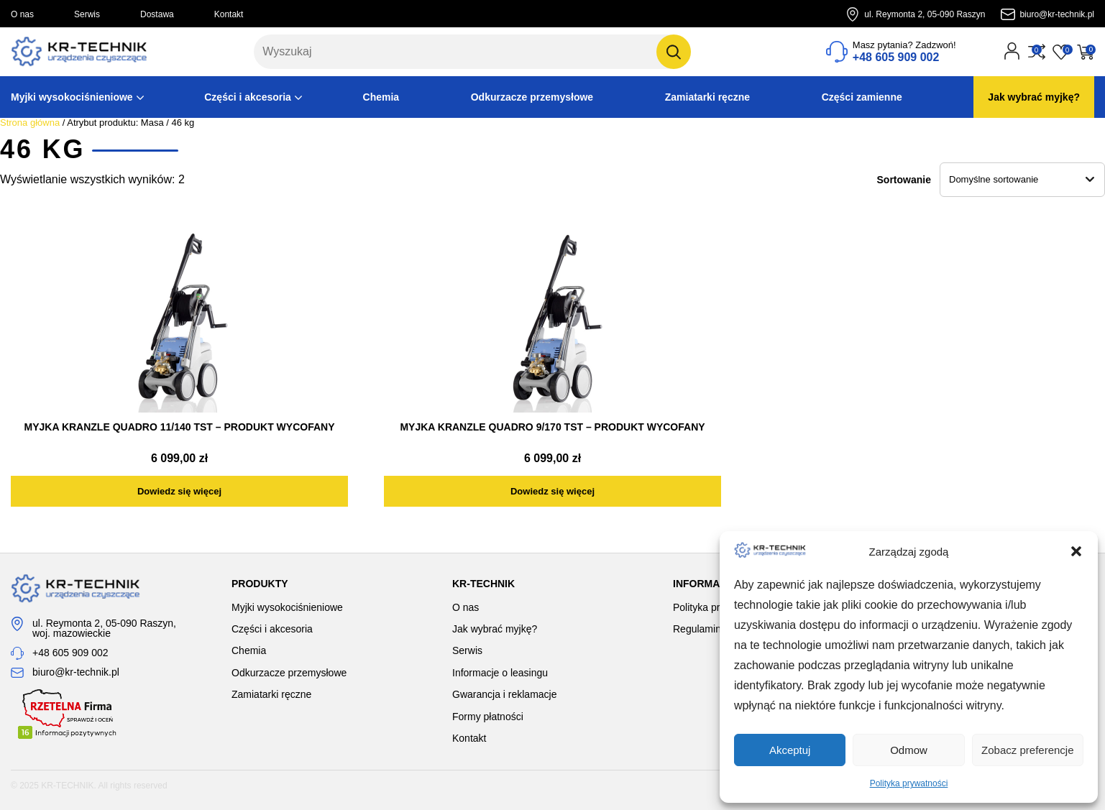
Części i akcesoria (247, 97)
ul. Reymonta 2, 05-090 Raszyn (924, 14)
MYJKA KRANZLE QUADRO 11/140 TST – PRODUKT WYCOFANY (179, 427)
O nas (22, 14)
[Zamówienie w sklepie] (1022, 179)
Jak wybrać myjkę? (1034, 97)
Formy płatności (487, 716)
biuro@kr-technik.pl (1056, 14)
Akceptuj (790, 750)
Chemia (381, 97)
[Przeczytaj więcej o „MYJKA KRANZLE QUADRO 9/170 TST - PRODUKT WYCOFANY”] (552, 491)
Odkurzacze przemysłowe (532, 97)
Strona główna (30, 122)
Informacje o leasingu (500, 672)
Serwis (87, 14)
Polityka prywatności (909, 783)
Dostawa (157, 14)
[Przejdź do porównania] (1036, 51)
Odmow (908, 750)
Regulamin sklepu (713, 629)
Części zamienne (862, 97)
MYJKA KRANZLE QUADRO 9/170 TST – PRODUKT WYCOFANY (552, 427)
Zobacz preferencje (1027, 750)
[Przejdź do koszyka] (1085, 51)
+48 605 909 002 (70, 652)
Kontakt (229, 14)
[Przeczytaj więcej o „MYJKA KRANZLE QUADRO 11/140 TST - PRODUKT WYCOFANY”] (179, 491)
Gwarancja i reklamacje (504, 694)
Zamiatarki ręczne (707, 97)
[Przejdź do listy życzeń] (1061, 51)
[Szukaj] (673, 51)
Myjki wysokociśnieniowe (72, 97)
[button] (1076, 551)
